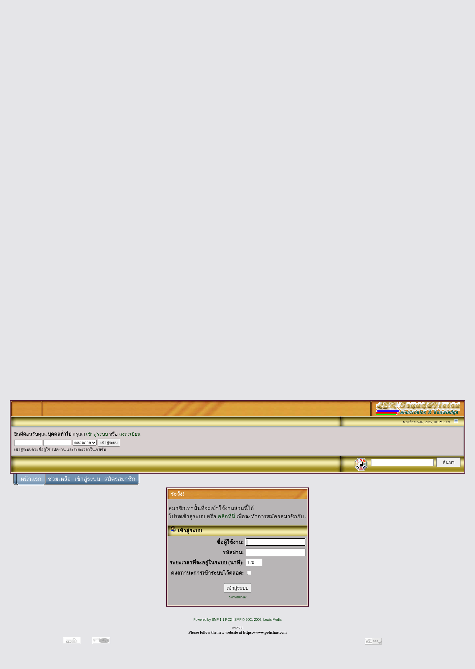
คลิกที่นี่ (226, 516)
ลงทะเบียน (130, 434)
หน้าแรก (30, 479)
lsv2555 (237, 628)
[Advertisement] (237, 103)
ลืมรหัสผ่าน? (237, 597)
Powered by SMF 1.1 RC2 (212, 619)
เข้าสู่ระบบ (97, 434)
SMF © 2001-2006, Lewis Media (258, 619)
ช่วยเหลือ (59, 479)
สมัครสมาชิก (119, 479)
